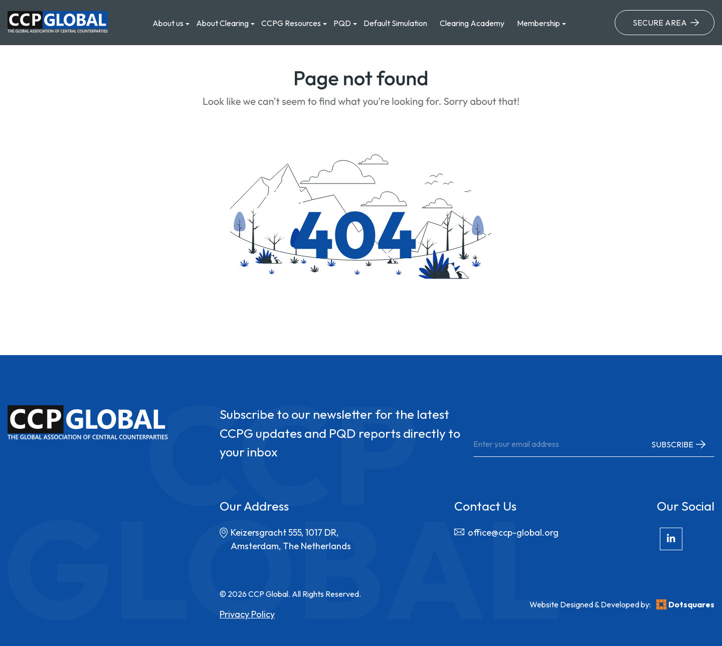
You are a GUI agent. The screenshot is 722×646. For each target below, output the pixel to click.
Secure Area (660, 23)
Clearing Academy (472, 23)
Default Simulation (395, 23)
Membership (538, 23)
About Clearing (222, 23)
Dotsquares (685, 604)
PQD (342, 23)
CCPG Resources (291, 23)
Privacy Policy (247, 614)
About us (168, 23)
